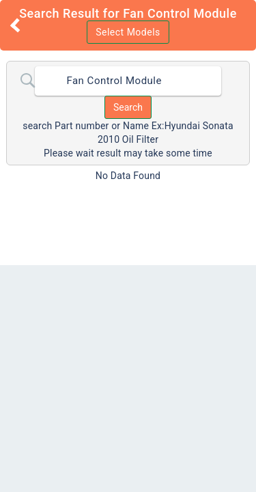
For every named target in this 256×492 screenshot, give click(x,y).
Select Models (128, 32)
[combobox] (128, 81)
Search (128, 107)
